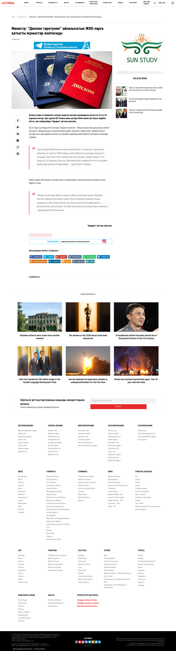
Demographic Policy (54, 490)
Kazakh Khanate (114, 481)
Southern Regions (116, 424)
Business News (84, 496)
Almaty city (112, 429)
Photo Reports (83, 580)
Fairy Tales (139, 502)
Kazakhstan (22, 475)
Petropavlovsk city (85, 441)
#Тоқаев (39, 235)
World (20, 478)
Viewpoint (142, 574)
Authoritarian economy (87, 481)
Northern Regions (86, 424)
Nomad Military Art (115, 493)
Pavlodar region (84, 438)
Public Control (83, 484)
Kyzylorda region (114, 459)
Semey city (142, 429)
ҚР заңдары (51, 514)
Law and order (146, 3)
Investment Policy (53, 484)
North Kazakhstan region (87, 444)
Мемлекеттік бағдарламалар (58, 516)
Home (13, 17)
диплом (48, 235)
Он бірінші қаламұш (143, 496)
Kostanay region (84, 432)
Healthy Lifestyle (54, 598)
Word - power (140, 493)
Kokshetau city (54, 435)
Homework (82, 559)
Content (21, 619)
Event (140, 565)
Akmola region (53, 432)
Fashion (81, 571)
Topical (39, 3)
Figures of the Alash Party (118, 484)
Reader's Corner (84, 562)
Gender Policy (51, 487)
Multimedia (22, 502)
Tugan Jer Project (110, 562)
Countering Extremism (146, 559)
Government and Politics (56, 496)
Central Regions (55, 424)
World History (113, 478)
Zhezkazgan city (54, 447)
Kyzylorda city (113, 456)
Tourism (81, 490)
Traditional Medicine (56, 601)
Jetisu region (113, 438)
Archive (21, 508)
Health (140, 554)
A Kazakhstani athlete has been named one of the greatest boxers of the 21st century (136, 337)
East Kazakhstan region (147, 435)
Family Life (82, 568)
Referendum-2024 (53, 537)
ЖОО (31, 235)
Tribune (49, 535)
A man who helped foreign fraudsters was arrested (146, 104)
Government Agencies (55, 505)
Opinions (21, 493)
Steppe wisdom (141, 487)
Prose (137, 481)
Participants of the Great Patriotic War (117, 579)
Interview (21, 490)
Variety (21, 574)
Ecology (141, 583)
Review (140, 571)
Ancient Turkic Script (116, 496)
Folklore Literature (111, 559)
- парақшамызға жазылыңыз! (68, 241)
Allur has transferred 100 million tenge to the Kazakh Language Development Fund (39, 381)
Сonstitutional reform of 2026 (58, 522)
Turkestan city (113, 447)
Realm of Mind (23, 610)
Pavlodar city (83, 435)
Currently (53, 3)
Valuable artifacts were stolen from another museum (40, 337)
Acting (20, 559)
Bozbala (81, 554)
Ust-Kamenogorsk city (146, 432)
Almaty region (113, 432)
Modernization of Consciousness (147, 505)
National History (114, 475)
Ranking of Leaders (53, 499)
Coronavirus (52, 604)
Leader (140, 556)
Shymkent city (113, 441)
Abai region (142, 438)
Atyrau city (22, 444)
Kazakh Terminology (145, 562)
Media (20, 577)
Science (21, 604)
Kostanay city (83, 429)
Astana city (52, 429)
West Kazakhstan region (27, 429)
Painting (21, 554)
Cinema (21, 565)
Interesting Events (85, 574)
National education (55, 562)
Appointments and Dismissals (57, 508)
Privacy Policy (39, 647)
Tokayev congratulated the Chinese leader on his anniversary (146, 118)
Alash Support (140, 508)
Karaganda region (55, 441)
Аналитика (82, 493)
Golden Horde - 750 (115, 499)
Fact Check (108, 574)
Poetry (137, 478)
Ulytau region (53, 444)
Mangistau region (25, 435)
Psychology (22, 598)
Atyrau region (23, 441)
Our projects (23, 496)
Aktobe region (23, 447)
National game (53, 556)
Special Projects (110, 565)
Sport (120, 3)
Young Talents (109, 556)
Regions (141, 580)
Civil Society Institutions (55, 502)
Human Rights (51, 511)
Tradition (107, 3)
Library (138, 499)
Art (136, 475)
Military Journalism (85, 577)
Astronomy (22, 601)
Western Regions (25, 424)
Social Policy (51, 493)
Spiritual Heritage (94, 3)
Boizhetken (82, 556)
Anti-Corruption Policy (86, 487)
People (49, 529)
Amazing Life (23, 613)
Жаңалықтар (22, 17)
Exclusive (141, 577)
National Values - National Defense (117, 571)
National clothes (54, 565)
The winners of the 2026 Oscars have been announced (88, 337)
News (26, 3)
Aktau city (22, 438)
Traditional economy (86, 475)
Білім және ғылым (26, 593)
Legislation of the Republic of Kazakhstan (115, 584)
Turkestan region (114, 444)
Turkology (112, 487)
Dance (20, 556)
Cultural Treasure (142, 490)
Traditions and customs (57, 554)
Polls (20, 505)
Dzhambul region (114, 453)
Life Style (82, 549)
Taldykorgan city (114, 435)
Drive (66, 3)
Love (80, 565)
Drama (137, 484)
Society (21, 481)
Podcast (141, 568)
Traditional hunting (55, 568)
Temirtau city (53, 450)
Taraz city (112, 450)
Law (48, 526)
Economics (80, 3)
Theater (21, 562)
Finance (81, 499)
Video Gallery (109, 568)
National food (53, 559)
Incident (133, 3)
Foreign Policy (51, 478)
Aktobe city (22, 450)
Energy (20, 607)
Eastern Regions (145, 424)
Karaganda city (54, 438)
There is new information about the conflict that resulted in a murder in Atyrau (146, 91)
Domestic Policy (52, 475)
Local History (113, 490)
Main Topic (50, 531)
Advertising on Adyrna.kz (22, 647)
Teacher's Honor (24, 616)
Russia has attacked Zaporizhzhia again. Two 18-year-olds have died (136, 381)
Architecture (23, 580)
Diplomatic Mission (53, 520)
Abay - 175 (112, 505)
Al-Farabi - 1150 (114, 502)
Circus (20, 571)
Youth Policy (51, 481)
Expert (20, 499)
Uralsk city (22, 432)
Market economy (84, 478)
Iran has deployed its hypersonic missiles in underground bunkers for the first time (88, 381)
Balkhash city (53, 453)
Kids (105, 554)
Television (22, 568)
